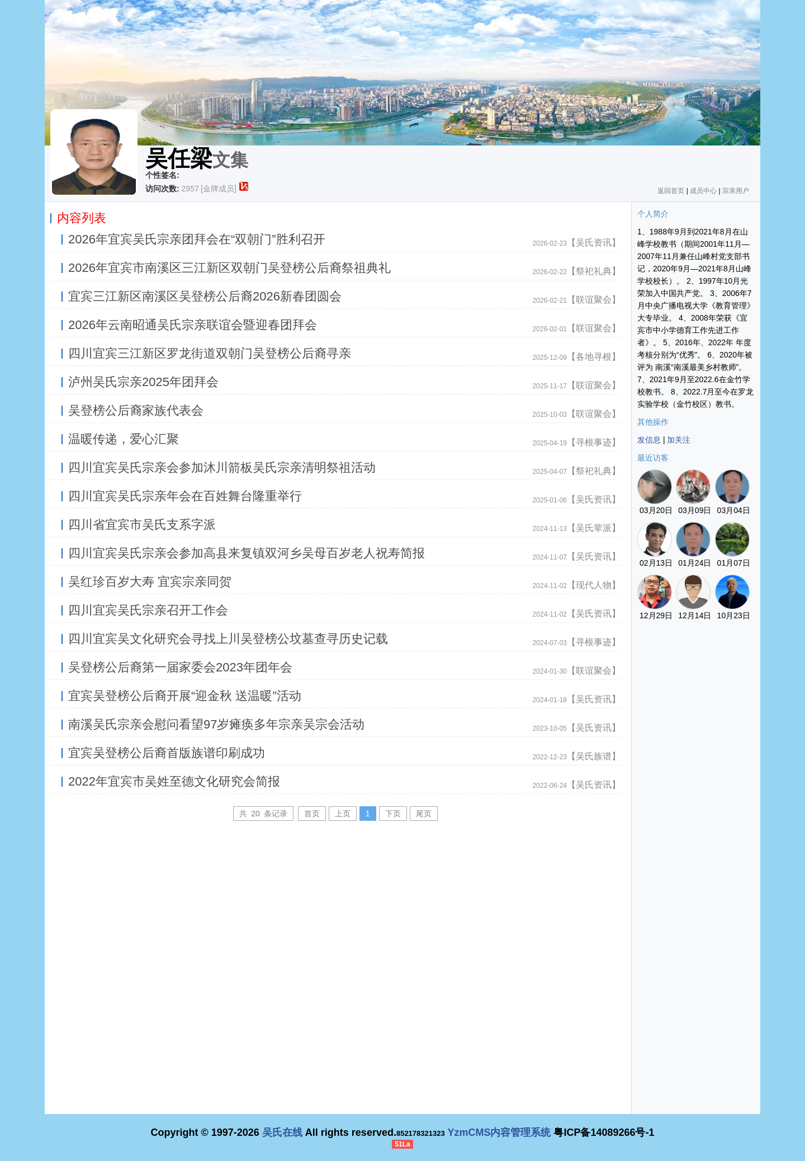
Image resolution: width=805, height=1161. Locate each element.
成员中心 (703, 191)
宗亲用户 (735, 191)
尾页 (424, 813)
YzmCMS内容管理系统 (499, 1132)
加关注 (678, 439)
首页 (312, 813)
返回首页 (670, 191)
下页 (393, 813)
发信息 (649, 439)
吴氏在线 (282, 1132)
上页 (343, 813)
